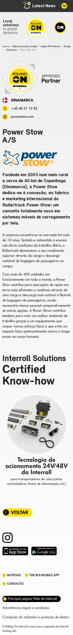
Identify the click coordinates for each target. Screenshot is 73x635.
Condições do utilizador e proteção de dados (35, 617)
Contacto (15, 584)
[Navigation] (60, 27)
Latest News (43, 6)
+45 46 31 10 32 (24, 108)
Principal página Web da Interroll (32, 598)
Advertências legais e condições (25, 607)
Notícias (14, 575)
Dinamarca (22, 100)
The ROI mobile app (44, 575)
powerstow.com (22, 116)
